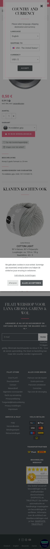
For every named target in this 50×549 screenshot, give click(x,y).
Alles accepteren (31, 283)
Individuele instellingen (25, 275)
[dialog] (25, 274)
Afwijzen (13, 283)
